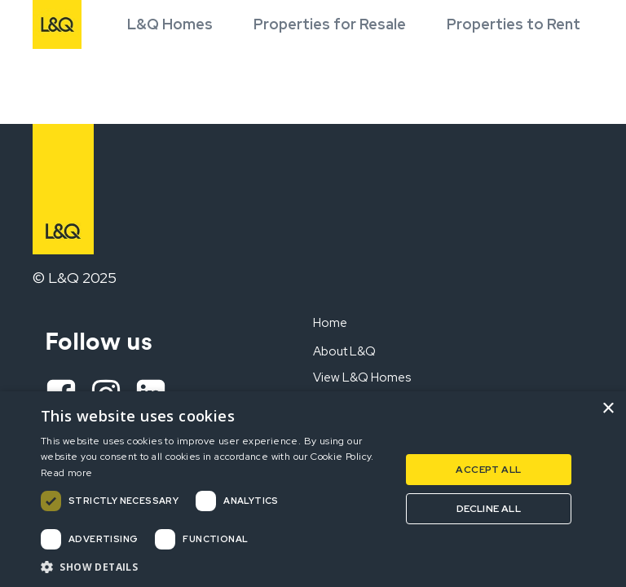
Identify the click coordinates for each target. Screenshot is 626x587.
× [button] (608, 409)
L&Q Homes (170, 24)
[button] (215, 566)
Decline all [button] (488, 508)
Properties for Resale (329, 24)
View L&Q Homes (362, 377)
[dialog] (313, 489)
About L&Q (344, 351)
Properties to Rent (513, 24)
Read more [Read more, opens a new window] (67, 472)
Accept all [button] (488, 469)
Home (330, 323)
